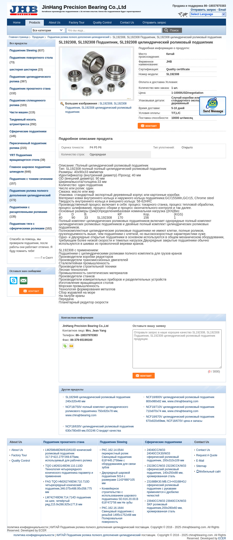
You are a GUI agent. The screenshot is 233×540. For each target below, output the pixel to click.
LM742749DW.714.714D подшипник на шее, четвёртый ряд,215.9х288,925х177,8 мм (68, 501)
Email (222, 9)
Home (17, 22)
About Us (54, 22)
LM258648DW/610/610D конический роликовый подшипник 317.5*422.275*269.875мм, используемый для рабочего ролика (68, 455)
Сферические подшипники (28, 131)
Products (34, 22)
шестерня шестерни (23, 69)
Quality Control (102, 22)
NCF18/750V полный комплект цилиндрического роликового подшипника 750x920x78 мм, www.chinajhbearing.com (96, 411)
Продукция (38, 37)
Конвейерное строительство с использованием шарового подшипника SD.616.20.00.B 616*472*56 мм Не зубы (120, 495)
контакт (151, 125)
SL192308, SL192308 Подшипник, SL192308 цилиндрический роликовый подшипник (98, 108)
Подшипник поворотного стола (31, 57)
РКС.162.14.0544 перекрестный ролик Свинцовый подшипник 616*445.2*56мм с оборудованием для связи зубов (119, 458)
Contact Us (127, 22)
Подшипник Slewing (23, 50)
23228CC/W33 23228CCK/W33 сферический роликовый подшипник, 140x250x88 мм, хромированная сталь (166, 471)
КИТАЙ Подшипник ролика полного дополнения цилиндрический (92, 527)
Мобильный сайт (208, 471)
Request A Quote (206, 455)
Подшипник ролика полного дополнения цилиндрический (78, 37)
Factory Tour (76, 22)
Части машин (19, 112)
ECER (42, 530)
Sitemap (201, 466)
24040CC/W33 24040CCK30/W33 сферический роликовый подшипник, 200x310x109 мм (165, 455)
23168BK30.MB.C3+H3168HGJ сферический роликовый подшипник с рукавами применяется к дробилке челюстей (166, 488)
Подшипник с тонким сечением (31, 179)
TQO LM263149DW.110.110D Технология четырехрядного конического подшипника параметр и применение (69, 471)
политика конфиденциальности (27, 527)
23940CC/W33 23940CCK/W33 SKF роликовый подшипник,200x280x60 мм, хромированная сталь (166, 506)
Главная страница (18, 37)
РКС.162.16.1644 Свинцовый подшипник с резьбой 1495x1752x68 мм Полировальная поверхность (119, 514)
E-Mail (200, 460)
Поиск (174, 30)
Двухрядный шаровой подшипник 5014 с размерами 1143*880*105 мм (118, 478)
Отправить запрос (204, 9)
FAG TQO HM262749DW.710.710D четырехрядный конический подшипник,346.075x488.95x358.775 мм (68, 487)
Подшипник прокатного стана (30, 88)
